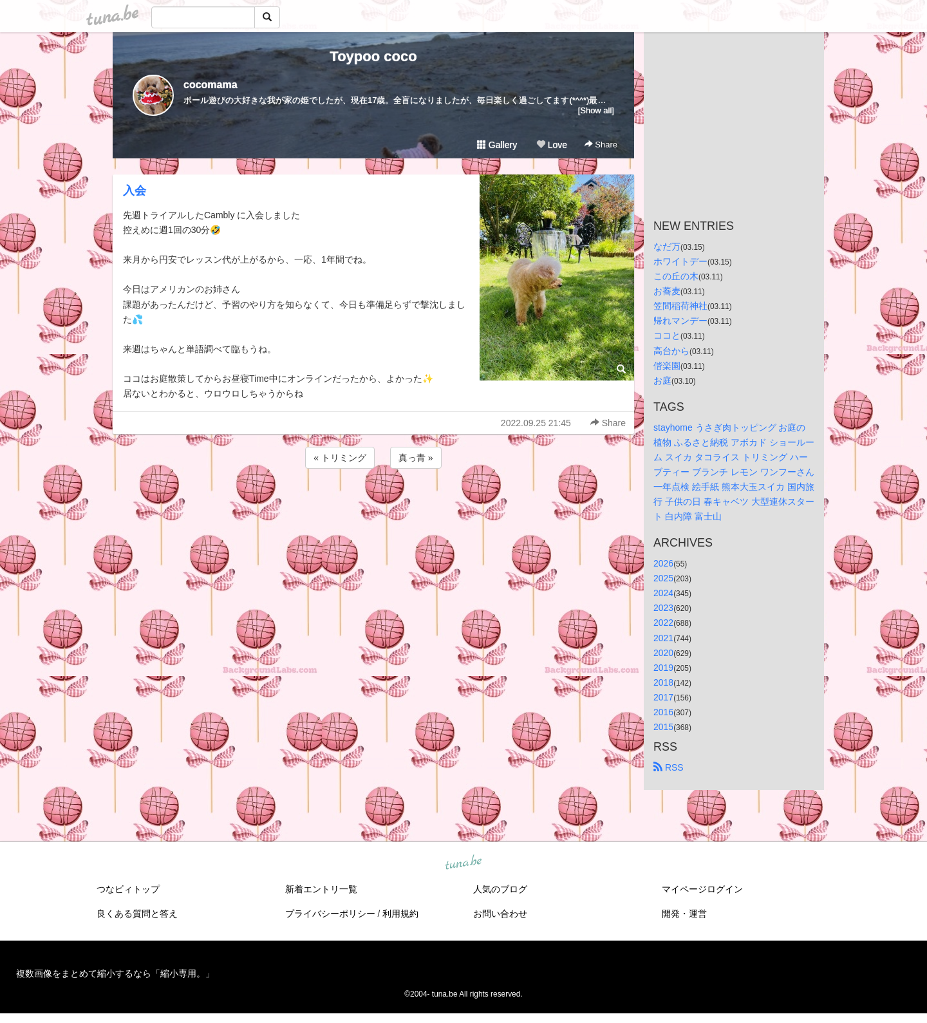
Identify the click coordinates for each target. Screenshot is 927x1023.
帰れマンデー (680, 320)
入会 (134, 190)
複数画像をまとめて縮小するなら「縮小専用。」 (115, 973)
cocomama (210, 84)
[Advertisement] (373, 506)
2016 (663, 712)
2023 (663, 608)
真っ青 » (415, 458)
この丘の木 (675, 276)
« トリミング (340, 458)
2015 (663, 727)
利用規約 (400, 913)
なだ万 (666, 246)
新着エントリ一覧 (321, 889)
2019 (663, 667)
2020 (663, 653)
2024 (663, 593)
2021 (663, 638)
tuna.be (463, 863)
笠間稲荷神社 (680, 306)
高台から (671, 351)
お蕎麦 (666, 291)
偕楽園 (666, 366)
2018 (663, 682)
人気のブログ (500, 889)
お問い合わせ (500, 913)
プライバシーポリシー (330, 913)
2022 (663, 622)
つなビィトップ (128, 889)
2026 (663, 563)
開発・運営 (684, 913)
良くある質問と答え (137, 913)
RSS (668, 767)
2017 (663, 697)
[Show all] (596, 110)
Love (551, 145)
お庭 (662, 380)
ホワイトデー (680, 261)
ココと (666, 335)
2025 (663, 578)
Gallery (497, 145)
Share (601, 144)
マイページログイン (702, 889)
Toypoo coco (373, 56)
